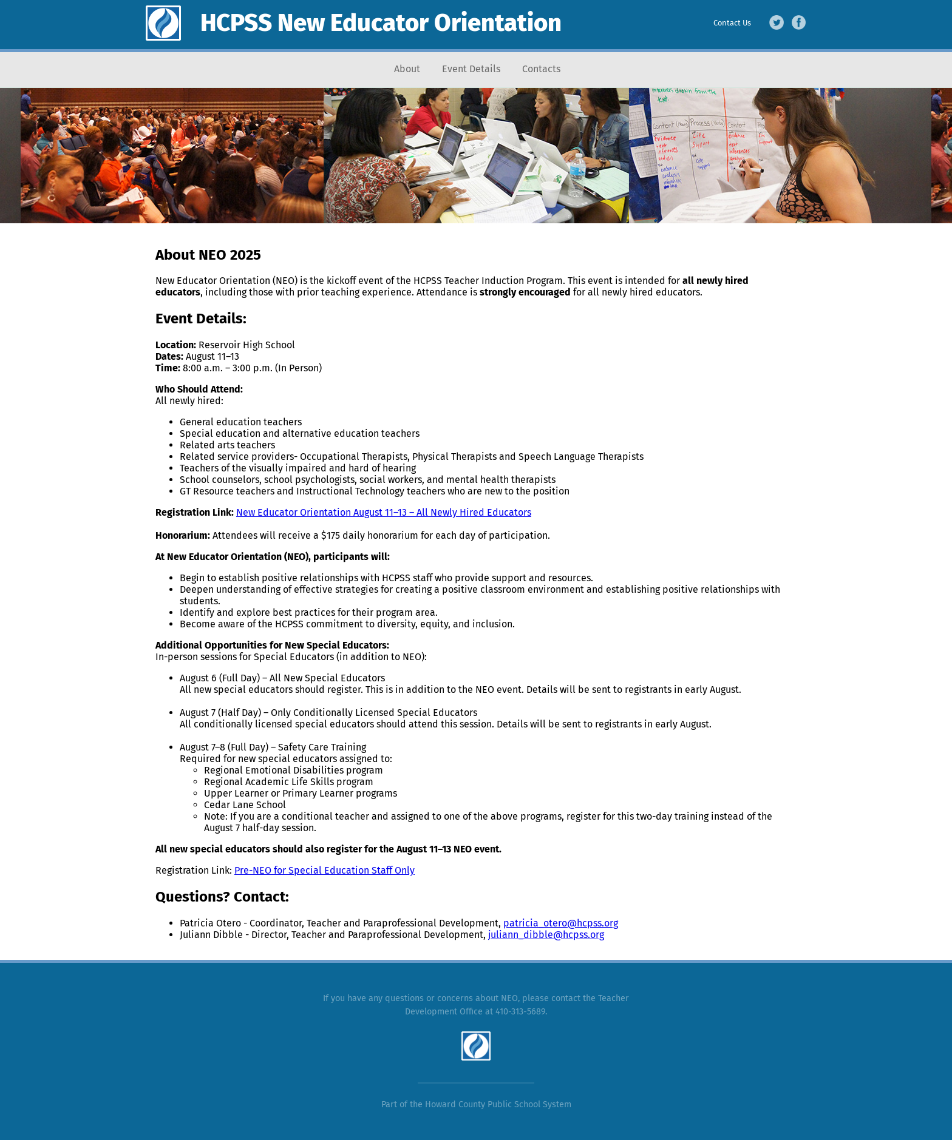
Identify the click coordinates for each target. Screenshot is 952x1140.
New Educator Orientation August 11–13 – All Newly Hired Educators (383, 512)
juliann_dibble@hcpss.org (546, 934)
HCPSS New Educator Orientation (381, 23)
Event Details (471, 69)
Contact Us (732, 22)
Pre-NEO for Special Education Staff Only (324, 870)
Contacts (541, 69)
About (407, 69)
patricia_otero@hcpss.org (560, 923)
